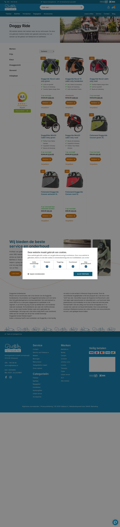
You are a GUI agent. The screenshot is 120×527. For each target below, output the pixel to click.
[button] (36, 274)
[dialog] (60, 263)
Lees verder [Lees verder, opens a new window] (85, 258)
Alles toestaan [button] (83, 274)
